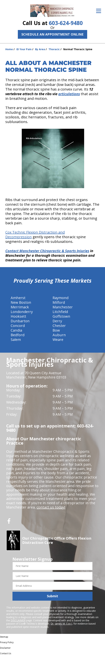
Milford (59, 302)
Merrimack (20, 307)
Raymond (60, 297)
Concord (18, 325)
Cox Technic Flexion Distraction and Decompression (35, 234)
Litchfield (60, 311)
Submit (52, 596)
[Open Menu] (98, 11)
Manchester (63, 307)
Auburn (59, 334)
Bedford (17, 334)
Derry (57, 321)
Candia (16, 330)
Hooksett (18, 316)
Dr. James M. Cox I (61, 623)
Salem (16, 339)
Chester (59, 325)
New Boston (21, 302)
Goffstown (61, 316)
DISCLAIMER (18, 620)
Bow (56, 330)
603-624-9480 (66, 23)
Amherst (18, 297)
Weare (58, 339)
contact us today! (51, 507)
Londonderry (22, 311)
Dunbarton (20, 321)
